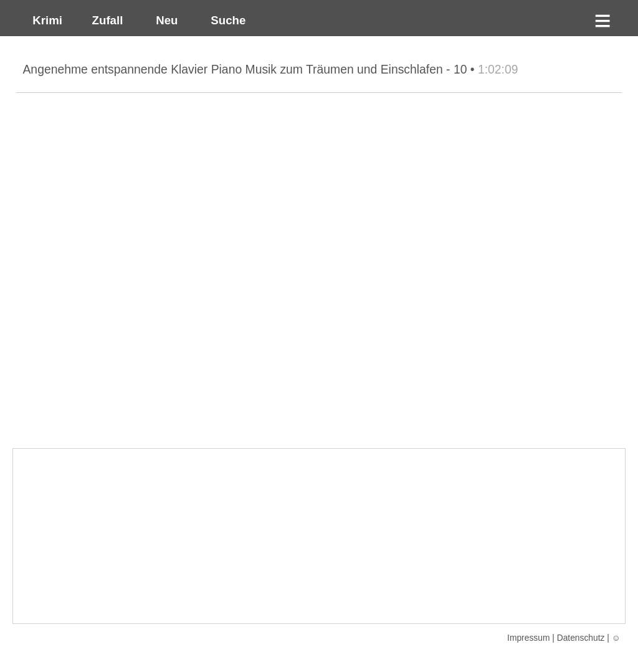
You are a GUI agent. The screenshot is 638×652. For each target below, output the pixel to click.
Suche (224, 20)
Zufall (105, 20)
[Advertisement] (318, 536)
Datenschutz (581, 638)
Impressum (528, 638)
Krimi (44, 20)
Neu (165, 20)
